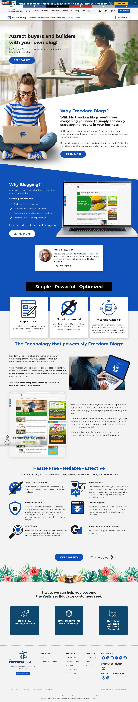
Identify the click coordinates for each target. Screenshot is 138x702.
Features (70, 18)
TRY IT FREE (124, 11)
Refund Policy (49, 689)
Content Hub (67, 11)
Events (45, 11)
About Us (89, 664)
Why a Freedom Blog (57, 18)
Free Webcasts (71, 668)
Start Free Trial (22, 672)
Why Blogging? (43, 18)
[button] (69, 3)
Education (55, 11)
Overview (32, 18)
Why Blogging (102, 557)
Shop (77, 11)
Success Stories (71, 656)
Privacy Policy (14, 689)
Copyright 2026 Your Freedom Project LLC (114, 689)
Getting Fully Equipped (48, 660)
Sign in (112, 11)
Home (36, 11)
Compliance (25, 689)
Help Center (90, 660)
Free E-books (71, 672)
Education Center (72, 660)
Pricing (77, 18)
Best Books (70, 664)
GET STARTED (123, 17)
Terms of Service (37, 689)
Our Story (86, 11)
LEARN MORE (73, 154)
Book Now (121, 4)
